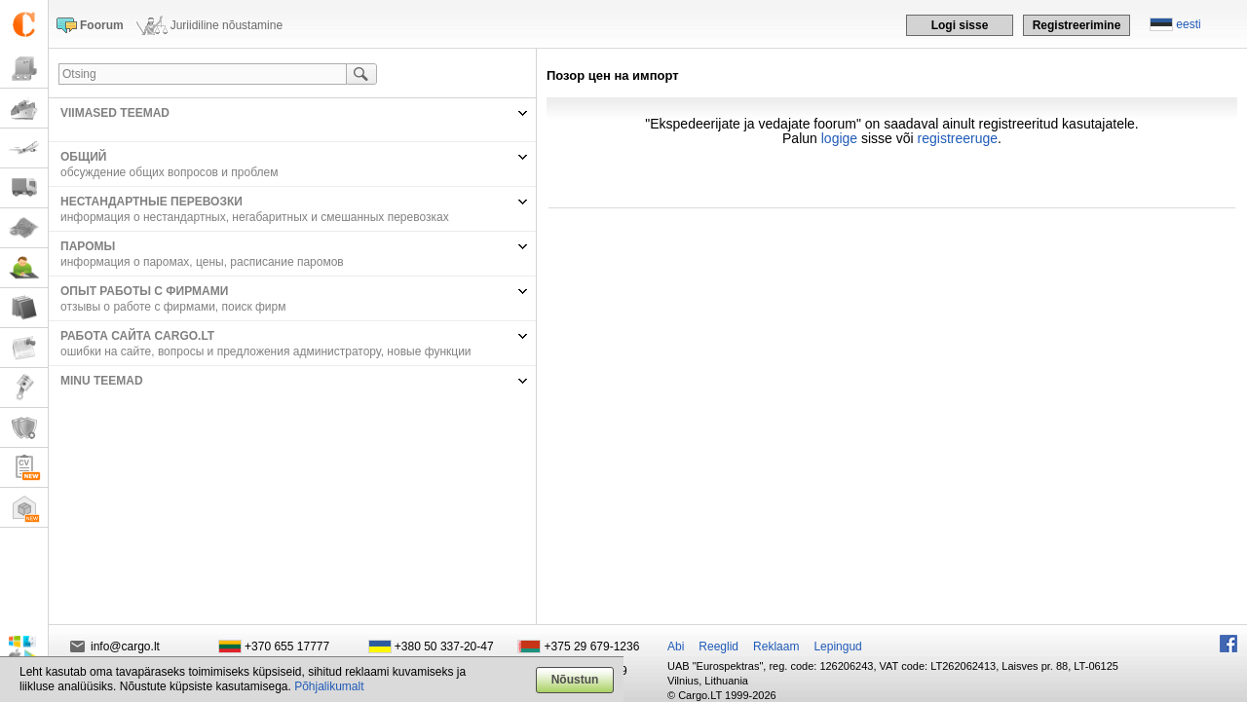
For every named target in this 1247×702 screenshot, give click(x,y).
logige (839, 138)
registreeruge (958, 138)
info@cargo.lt (125, 646)
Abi (675, 646)
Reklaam (776, 646)
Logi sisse (960, 25)
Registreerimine (1077, 25)
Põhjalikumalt (328, 686)
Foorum (102, 25)
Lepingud (837, 646)
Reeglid (718, 646)
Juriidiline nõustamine (226, 25)
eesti (1188, 24)
